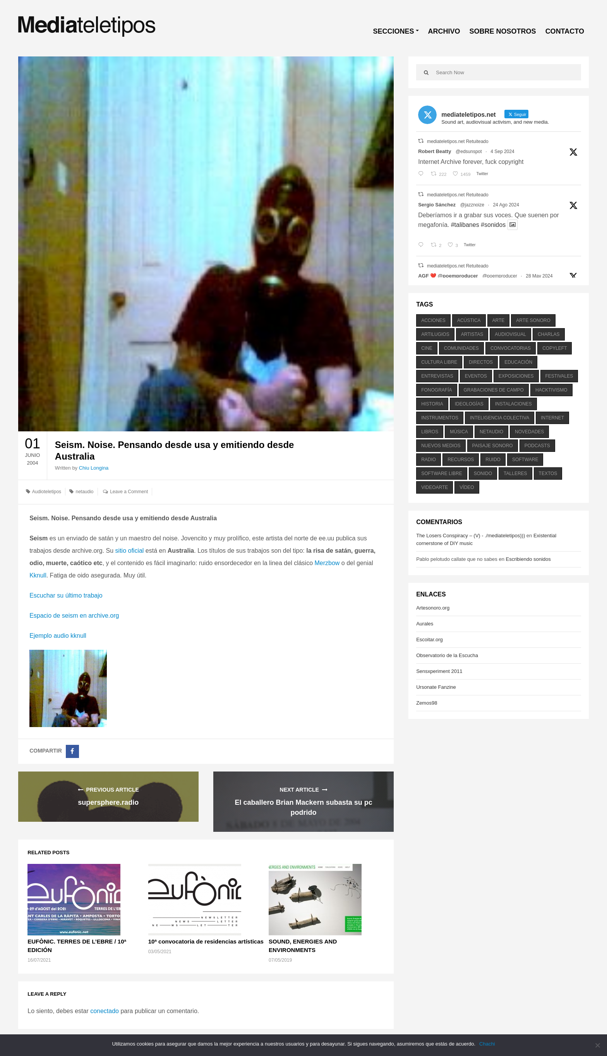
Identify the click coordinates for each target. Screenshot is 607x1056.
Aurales (424, 624)
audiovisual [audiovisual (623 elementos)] (510, 334)
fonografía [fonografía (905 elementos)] (436, 390)
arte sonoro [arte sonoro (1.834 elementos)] (533, 320)
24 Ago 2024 (506, 205)
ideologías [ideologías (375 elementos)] (469, 404)
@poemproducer (499, 276)
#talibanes (465, 224)
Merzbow (327, 563)
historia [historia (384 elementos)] (432, 404)
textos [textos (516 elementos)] (548, 473)
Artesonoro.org (432, 608)
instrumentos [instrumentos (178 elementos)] (439, 418)
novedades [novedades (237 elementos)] (529, 431)
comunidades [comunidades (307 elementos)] (461, 348)
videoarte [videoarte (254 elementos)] (434, 487)
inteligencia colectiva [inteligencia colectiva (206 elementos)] (499, 418)
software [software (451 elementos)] (525, 459)
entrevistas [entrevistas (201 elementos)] (437, 376)
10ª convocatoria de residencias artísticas (206, 941)
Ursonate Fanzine (436, 687)
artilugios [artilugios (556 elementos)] (435, 334)
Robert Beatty (434, 151)
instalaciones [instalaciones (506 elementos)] (513, 404)
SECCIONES (393, 31)
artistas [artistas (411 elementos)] (472, 334)
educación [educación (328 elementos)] (518, 362)
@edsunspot (469, 151)
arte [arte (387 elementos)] (498, 320)
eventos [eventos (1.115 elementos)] (476, 376)
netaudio (84, 491)
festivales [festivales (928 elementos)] (559, 376)
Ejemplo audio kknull (57, 635)
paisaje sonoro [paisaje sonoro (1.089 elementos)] (492, 445)
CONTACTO (564, 31)
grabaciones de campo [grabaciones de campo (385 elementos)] (494, 390)
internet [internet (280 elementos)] (552, 418)
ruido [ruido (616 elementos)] (493, 459)
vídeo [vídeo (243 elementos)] (467, 487)
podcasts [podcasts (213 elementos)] (537, 445)
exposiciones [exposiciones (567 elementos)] (516, 376)
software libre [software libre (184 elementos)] (441, 473)
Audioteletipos (46, 491)
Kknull (37, 575)
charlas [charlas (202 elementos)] (549, 334)
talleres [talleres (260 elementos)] (515, 473)
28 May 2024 (539, 276)
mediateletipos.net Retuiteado (458, 141)
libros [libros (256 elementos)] (429, 431)
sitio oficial (130, 550)
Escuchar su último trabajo (66, 595)
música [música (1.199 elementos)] (459, 431)
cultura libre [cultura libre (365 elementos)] (439, 362)
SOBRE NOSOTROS (503, 31)
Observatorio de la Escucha (447, 655)
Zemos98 (426, 703)
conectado (104, 1011)
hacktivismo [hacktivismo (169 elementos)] (551, 390)
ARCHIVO (444, 31)
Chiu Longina (94, 468)
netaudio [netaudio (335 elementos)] (491, 431)
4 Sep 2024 (502, 151)
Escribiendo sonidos (528, 559)
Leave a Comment (129, 491)
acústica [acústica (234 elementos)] (469, 320)
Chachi (487, 1044)
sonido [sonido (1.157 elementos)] (483, 473)
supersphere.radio (108, 802)
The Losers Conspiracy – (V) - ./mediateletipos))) (470, 535)
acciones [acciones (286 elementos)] (433, 320)
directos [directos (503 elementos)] (481, 362)
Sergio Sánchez (437, 205)
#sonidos (493, 224)
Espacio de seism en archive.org (74, 615)
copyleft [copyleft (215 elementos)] (554, 348)
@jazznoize (472, 205)
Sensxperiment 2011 (439, 671)
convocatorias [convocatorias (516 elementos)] (510, 348)
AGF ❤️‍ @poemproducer (448, 276)
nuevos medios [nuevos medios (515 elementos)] (440, 445)
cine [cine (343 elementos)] (426, 348)
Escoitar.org (429, 639)
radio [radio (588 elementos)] (428, 459)
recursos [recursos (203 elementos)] (461, 459)
